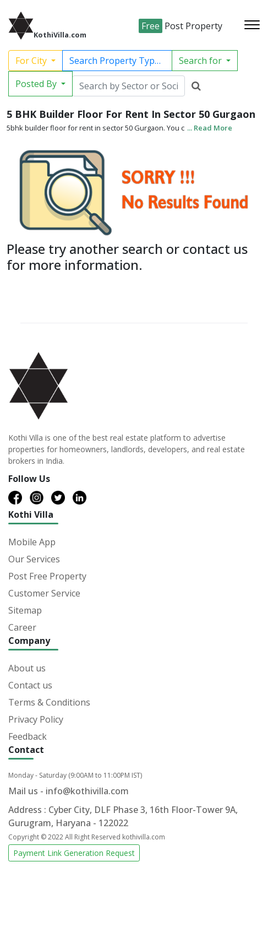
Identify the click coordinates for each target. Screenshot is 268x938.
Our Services (34, 559)
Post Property (180, 26)
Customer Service (44, 593)
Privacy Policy (35, 719)
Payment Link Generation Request (74, 853)
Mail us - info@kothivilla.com (68, 791)
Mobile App (32, 542)
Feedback (27, 736)
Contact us (30, 685)
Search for (201, 61)
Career (22, 627)
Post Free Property (47, 576)
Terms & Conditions (49, 702)
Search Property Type (115, 61)
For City (32, 61)
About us (27, 668)
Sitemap (25, 610)
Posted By (37, 84)
